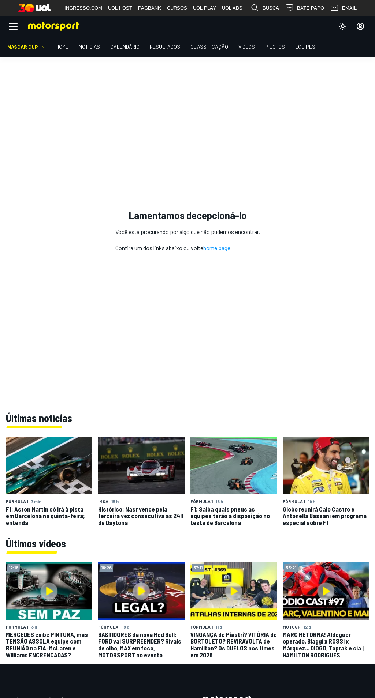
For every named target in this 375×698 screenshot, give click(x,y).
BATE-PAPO (304, 8)
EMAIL (343, 8)
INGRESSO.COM (83, 8)
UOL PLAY (204, 8)
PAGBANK (149, 8)
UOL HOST (120, 8)
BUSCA (264, 8)
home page (216, 247)
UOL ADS (232, 8)
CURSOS (177, 8)
